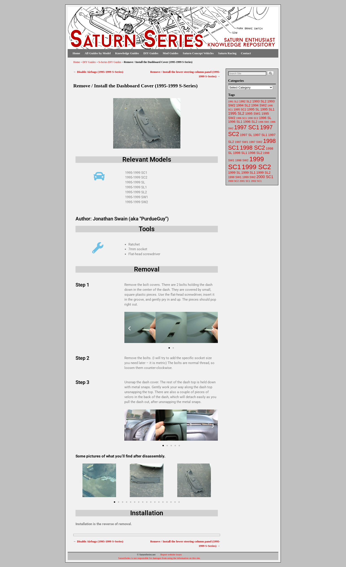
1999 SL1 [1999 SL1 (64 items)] (248, 172)
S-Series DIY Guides (109, 62)
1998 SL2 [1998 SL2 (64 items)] (255, 153)
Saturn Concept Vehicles (198, 53)
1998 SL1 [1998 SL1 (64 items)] (240, 153)
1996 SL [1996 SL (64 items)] (265, 118)
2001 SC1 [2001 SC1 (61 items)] (245, 181)
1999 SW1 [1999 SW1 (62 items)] (234, 177)
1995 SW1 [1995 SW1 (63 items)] (253, 113)
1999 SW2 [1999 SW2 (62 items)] (248, 177)
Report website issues (171, 554)
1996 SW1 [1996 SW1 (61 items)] (263, 122)
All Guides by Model (98, 53)
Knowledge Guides (127, 53)
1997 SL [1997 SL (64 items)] (246, 135)
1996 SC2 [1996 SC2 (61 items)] (253, 118)
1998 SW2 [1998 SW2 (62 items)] (241, 160)
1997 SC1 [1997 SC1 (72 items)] (246, 127)
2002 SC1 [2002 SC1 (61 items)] (256, 181)
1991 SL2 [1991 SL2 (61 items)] (233, 101)
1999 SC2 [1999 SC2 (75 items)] (256, 166)
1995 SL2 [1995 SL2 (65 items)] (236, 113)
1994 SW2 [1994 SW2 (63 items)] (259, 105)
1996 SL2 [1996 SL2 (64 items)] (250, 121)
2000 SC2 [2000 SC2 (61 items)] (233, 181)
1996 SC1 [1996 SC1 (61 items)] (241, 118)
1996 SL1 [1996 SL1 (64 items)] (235, 121)
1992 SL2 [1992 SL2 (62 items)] (245, 101)
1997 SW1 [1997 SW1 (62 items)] (241, 142)
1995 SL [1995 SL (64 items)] (253, 109)
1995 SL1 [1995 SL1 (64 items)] (267, 109)
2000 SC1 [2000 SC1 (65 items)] (264, 177)
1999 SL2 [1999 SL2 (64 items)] (263, 172)
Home (76, 53)
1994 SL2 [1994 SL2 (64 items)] (243, 105)
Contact (246, 53)
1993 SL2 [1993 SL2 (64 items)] (259, 101)
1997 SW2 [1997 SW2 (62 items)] (255, 142)
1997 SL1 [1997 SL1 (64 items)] (260, 135)
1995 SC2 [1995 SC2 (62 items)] (240, 109)
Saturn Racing (227, 53)
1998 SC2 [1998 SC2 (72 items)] (252, 147)
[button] (129, 328)
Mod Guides (170, 53)
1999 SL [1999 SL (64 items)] (234, 172)
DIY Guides (150, 53)
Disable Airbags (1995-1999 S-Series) (98, 71)
